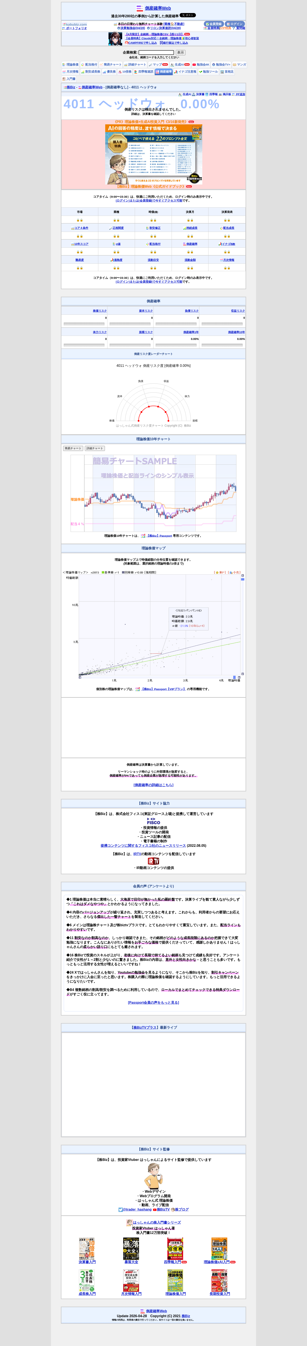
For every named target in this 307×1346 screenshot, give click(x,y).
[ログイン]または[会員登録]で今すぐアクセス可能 (149, 200)
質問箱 (238, 28)
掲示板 (225, 94)
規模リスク (146, 332)
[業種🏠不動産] (174, 24)
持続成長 (191, 228)
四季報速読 (143, 71)
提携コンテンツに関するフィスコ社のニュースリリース (143, 845)
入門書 (68, 78)
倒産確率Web (158, 8)
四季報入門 (172, 1262)
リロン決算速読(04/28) (164, 28)
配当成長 (228, 228)
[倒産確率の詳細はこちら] (154, 785)
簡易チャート (111, 64)
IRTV (137, 854)
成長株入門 (87, 1294)
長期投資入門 (220, 1294)
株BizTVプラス (144, 1027)
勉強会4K (201, 64)
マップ (155, 64)
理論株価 (70, 64)
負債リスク (192, 310)
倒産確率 (164, 71)
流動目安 (153, 260)
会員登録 (214, 24)
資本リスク (146, 310)
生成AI (177, 64)
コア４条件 (81, 228)
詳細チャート (135, 64)
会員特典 (211, 28)
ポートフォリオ (74, 28)
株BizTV (161, 1209)
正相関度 (118, 228)
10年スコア (81, 244)
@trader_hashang (135, 1209)
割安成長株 (90, 71)
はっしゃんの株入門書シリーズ (153, 1222)
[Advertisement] (153, 728)
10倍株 (125, 71)
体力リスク (100, 332)
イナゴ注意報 (185, 71)
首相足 (227, 71)
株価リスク (100, 310)
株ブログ (180, 1209)
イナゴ (228, 244)
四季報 (211, 94)
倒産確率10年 (236, 332)
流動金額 (190, 260)
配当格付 (89, 64)
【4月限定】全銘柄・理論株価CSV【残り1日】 (154, 34)
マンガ (239, 64)
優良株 (109, 71)
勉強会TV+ (221, 64)
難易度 (79, 260)
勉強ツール (208, 71)
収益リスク (238, 310)
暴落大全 (131, 1262)
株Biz (69, 87)
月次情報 (70, 71)
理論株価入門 (175, 1294)
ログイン (234, 24)
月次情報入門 (131, 1294)
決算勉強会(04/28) (131, 28)
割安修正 (155, 228)
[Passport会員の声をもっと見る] (153, 1002)
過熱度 (118, 260)
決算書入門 (87, 1262)
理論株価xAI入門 (217, 1262)
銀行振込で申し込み (174, 42)
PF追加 (238, 94)
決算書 (198, 94)
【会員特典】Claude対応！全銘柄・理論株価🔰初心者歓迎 (162, 38)
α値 (118, 244)
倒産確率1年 (191, 332)
